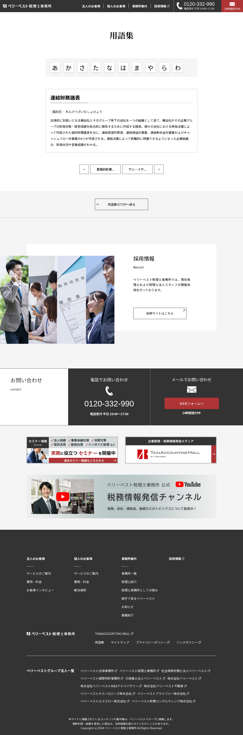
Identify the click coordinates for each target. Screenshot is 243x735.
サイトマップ (120, 642)
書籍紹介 (128, 615)
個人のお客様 (83, 558)
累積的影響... (106, 169)
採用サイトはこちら (160, 313)
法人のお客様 (36, 558)
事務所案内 (129, 558)
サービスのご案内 (39, 573)
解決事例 (80, 590)
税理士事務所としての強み (140, 590)
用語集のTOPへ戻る (121, 204)
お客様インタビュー (40, 590)
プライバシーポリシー (151, 642)
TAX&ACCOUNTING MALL (112, 633)
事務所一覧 (129, 573)
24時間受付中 (232, 9)
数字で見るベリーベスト (138, 598)
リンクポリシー (187, 642)
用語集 (99, 642)
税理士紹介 (129, 581)
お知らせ (128, 606)
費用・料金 (34, 581)
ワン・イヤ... (138, 169)
